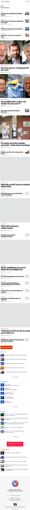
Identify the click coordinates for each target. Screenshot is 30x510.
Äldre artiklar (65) (6, 347)
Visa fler (15, 406)
